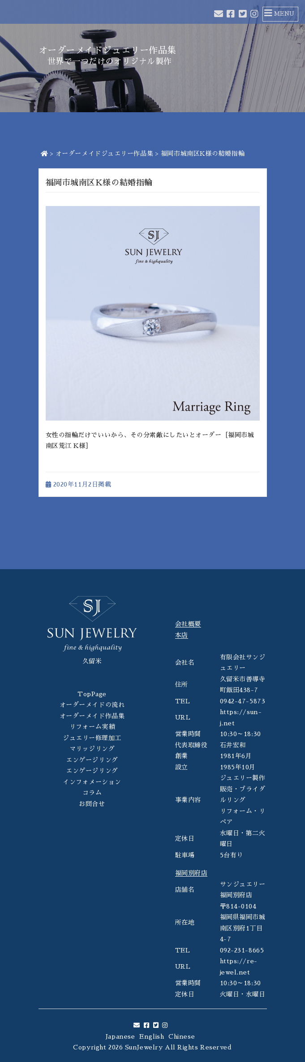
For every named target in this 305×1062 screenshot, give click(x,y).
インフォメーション (92, 782)
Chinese (181, 1036)
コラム (92, 793)
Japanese (120, 1036)
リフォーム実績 (92, 727)
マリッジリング (92, 749)
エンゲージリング (92, 760)
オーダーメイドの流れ (92, 705)
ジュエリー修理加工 (92, 738)
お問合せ (92, 804)
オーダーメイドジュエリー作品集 (104, 153)
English (151, 1036)
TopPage (92, 694)
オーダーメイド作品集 (92, 716)
